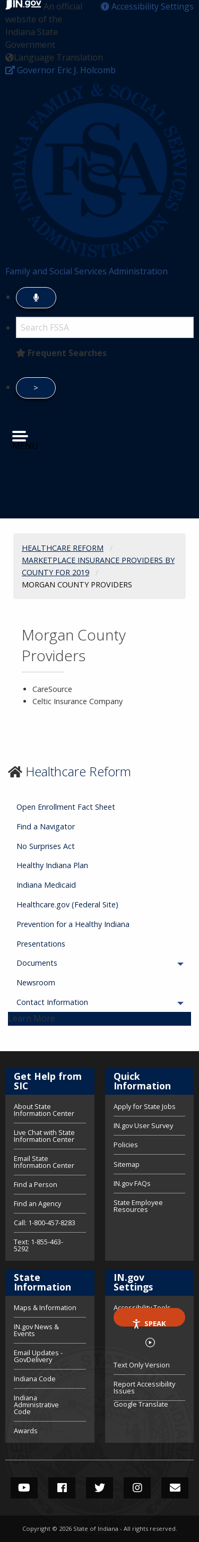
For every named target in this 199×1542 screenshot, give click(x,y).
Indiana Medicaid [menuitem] (46, 885)
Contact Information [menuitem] (81, 1002)
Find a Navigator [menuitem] (45, 826)
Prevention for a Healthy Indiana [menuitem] (72, 924)
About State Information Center (44, 1110)
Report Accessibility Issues (144, 1387)
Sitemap (127, 1164)
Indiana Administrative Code (36, 1404)
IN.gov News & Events (36, 1330)
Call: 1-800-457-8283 (44, 1222)
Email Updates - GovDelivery (38, 1356)
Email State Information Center (44, 1162)
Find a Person (35, 1184)
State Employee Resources (138, 1205)
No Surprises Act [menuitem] (45, 846)
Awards (26, 1430)
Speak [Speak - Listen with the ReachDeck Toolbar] (149, 1323)
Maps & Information (45, 1308)
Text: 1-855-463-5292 (38, 1244)
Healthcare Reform (78, 771)
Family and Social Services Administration (86, 271)
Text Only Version (142, 1365)
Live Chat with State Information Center (44, 1136)
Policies (126, 1144)
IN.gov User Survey (143, 1125)
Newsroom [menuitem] (35, 982)
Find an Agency (37, 1203)
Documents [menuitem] (66, 963)
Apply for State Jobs (145, 1107)
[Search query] (105, 327)
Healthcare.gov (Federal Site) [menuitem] (67, 904)
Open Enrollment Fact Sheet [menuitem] (65, 807)
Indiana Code (35, 1378)
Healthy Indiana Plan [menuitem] (52, 865)
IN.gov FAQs (132, 1183)
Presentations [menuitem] (40, 944)
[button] (147, 6)
